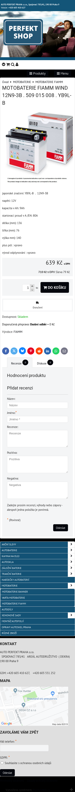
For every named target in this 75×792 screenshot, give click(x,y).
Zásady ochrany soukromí (42, 780)
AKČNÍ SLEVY (38, 544)
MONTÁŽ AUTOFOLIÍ (13, 621)
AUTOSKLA (38, 562)
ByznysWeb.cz (41, 790)
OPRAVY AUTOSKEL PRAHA (16, 627)
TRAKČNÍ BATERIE (38, 574)
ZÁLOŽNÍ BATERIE (38, 568)
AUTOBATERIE (38, 550)
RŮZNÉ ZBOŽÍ (9, 633)
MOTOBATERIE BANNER (15, 591)
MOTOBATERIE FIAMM (14, 603)
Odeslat (60, 528)
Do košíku (54, 287)
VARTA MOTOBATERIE (13, 597)
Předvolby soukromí (12, 780)
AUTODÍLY (7, 609)
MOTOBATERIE (38, 585)
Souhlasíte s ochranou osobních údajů (28, 763)
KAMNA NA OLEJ (38, 556)
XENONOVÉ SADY (38, 615)
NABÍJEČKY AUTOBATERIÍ (15, 579)
